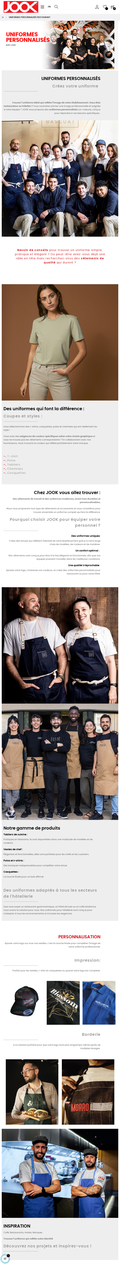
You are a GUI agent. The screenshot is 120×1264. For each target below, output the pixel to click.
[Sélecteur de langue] (49, 7)
